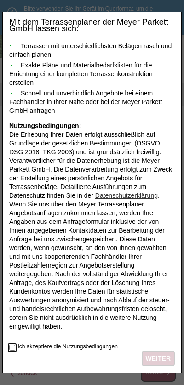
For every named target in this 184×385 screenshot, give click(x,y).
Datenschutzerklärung (126, 195)
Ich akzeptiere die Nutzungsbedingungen (67, 347)
